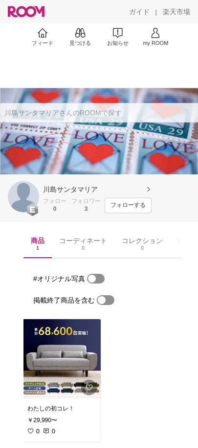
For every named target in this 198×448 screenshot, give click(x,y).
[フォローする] (128, 205)
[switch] (96, 279)
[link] (61, 359)
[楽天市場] (176, 11)
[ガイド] (139, 11)
